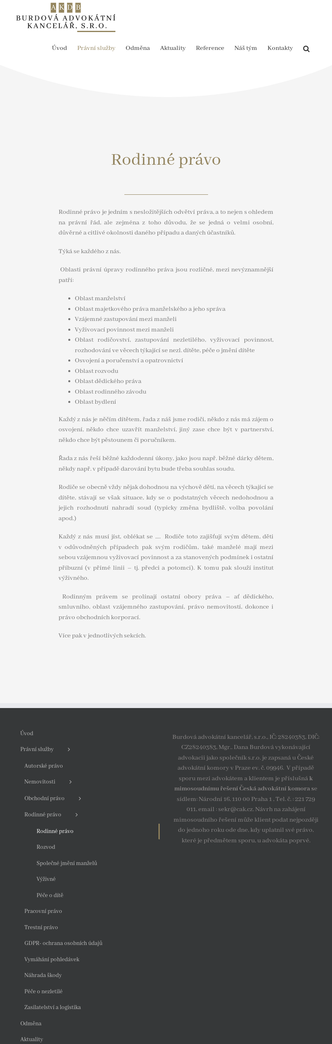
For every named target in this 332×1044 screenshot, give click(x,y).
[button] (306, 48)
